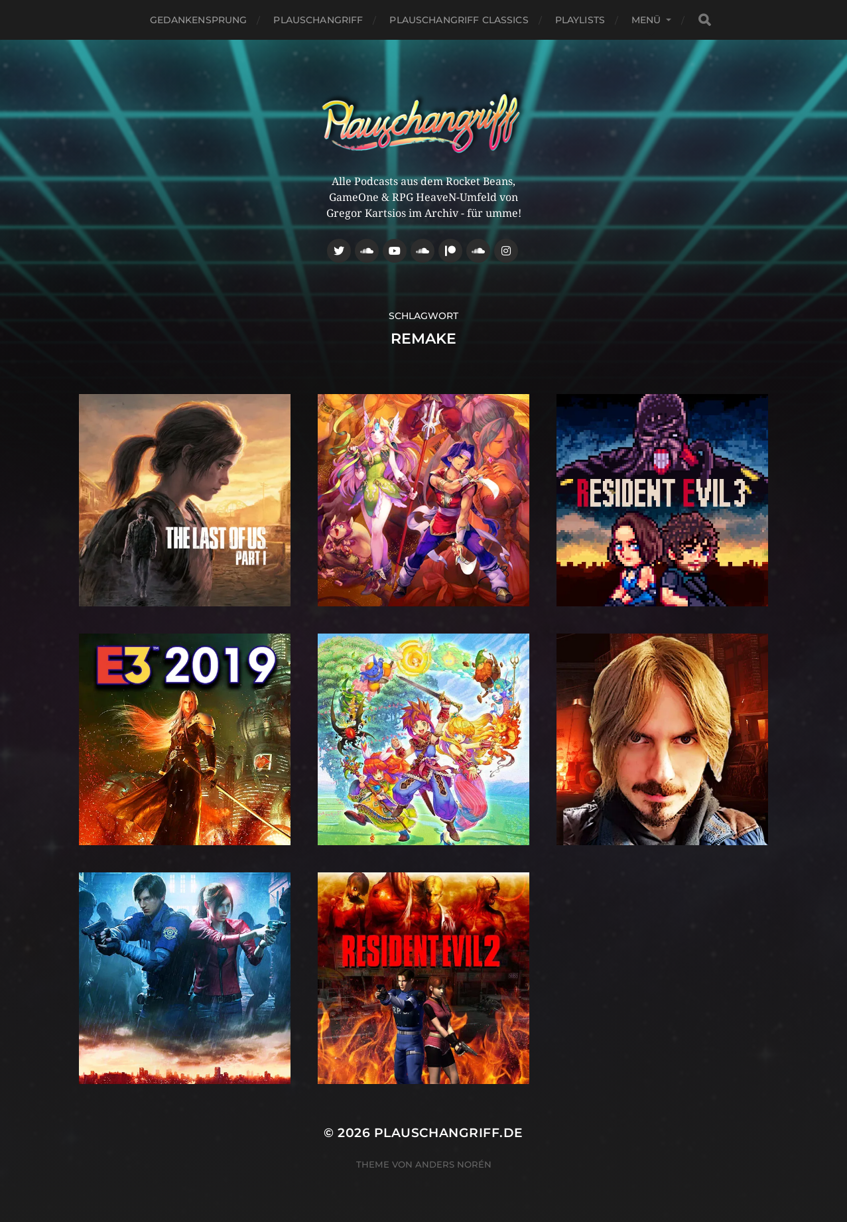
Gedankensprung (198, 20)
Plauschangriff (318, 20)
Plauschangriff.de (448, 1132)
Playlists (580, 20)
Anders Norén (453, 1164)
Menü (646, 20)
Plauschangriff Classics (458, 20)
